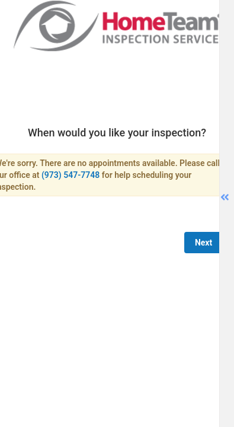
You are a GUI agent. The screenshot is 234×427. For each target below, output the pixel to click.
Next (203, 242)
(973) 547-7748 (70, 175)
